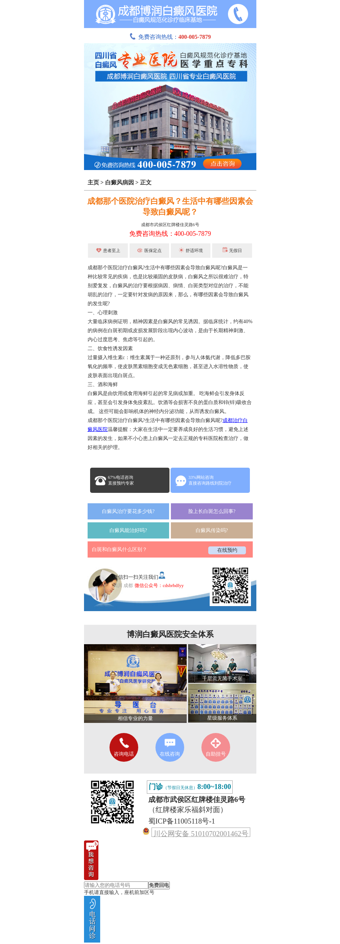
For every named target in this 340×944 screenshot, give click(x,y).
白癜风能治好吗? (128, 530)
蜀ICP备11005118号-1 (181, 821)
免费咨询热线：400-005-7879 (170, 233)
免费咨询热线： (170, 37)
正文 (146, 182)
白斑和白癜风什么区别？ (119, 549)
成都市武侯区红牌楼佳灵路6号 (170, 224)
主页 (93, 182)
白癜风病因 (119, 182)
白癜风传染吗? (212, 530)
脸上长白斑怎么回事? (212, 511)
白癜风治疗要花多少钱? (128, 511)
